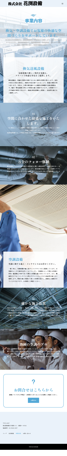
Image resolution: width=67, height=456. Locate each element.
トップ (5, 433)
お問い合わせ (27, 433)
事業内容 (18, 433)
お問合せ (33, 400)
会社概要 (11, 433)
